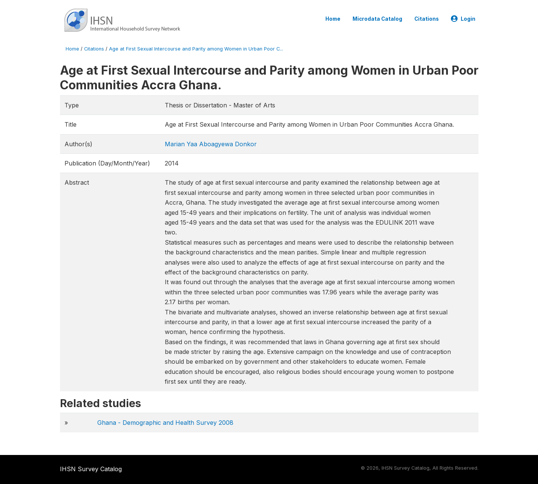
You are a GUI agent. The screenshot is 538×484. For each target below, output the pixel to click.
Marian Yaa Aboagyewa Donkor (211, 144)
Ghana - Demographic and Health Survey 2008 (165, 422)
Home (332, 19)
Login (463, 19)
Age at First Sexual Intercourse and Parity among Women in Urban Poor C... (196, 49)
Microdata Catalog (377, 19)
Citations (426, 19)
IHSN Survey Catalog (91, 469)
